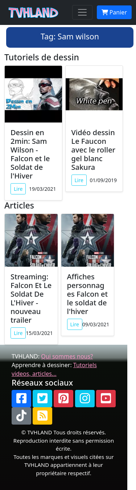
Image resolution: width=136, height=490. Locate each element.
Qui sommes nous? (67, 356)
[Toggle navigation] (82, 12)
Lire (18, 188)
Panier (114, 12)
